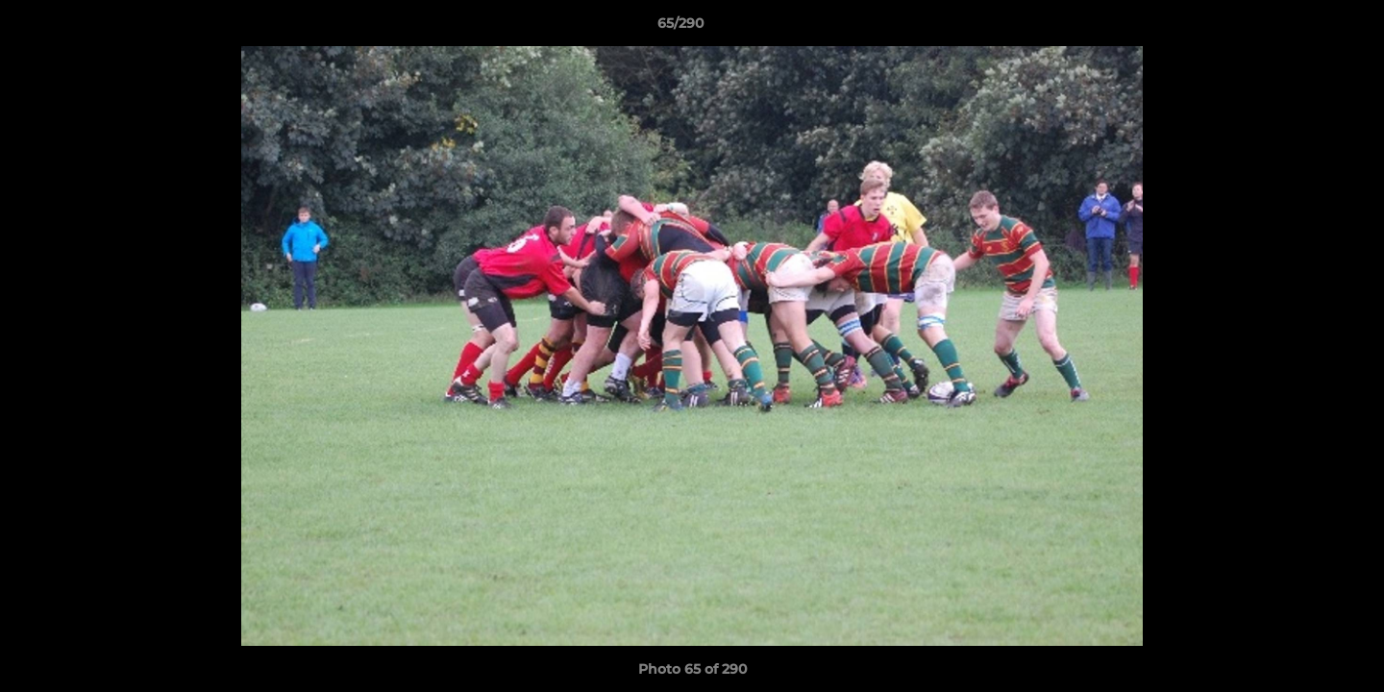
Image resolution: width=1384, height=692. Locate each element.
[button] (1303, 28)
